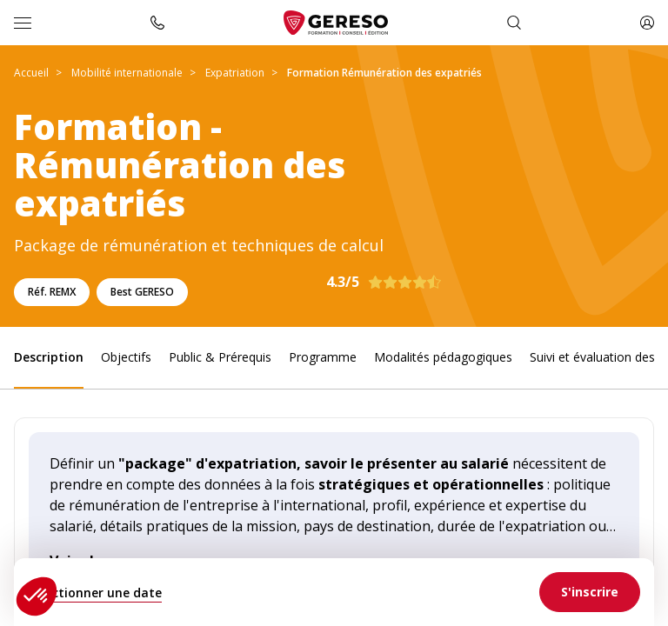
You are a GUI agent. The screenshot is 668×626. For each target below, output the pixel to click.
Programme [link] (323, 357)
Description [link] (49, 357)
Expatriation (234, 72)
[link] (589, 592)
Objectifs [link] (126, 357)
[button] (36, 596)
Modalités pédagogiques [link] (443, 357)
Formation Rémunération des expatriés (384, 72)
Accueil (31, 72)
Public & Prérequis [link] (220, 357)
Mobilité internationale (127, 72)
